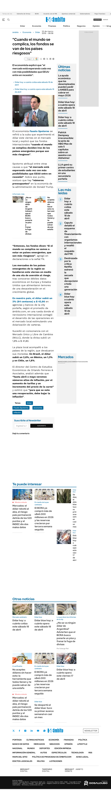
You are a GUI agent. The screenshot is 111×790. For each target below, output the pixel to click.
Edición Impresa (62, 748)
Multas (41, 761)
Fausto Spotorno (39, 131)
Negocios (81, 26)
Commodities (76, 362)
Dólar (22, 26)
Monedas (61, 362)
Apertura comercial (68, 14)
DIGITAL (25, 770)
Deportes (44, 748)
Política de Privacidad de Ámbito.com (51, 757)
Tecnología (77, 752)
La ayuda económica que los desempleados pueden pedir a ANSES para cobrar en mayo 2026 (66, 85)
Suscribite (41, 426)
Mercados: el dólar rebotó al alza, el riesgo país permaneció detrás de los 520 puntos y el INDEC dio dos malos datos (22, 516)
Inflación (17, 412)
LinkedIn (32, 731)
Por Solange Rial (62, 648)
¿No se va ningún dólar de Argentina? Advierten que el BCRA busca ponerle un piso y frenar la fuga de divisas (30, 215)
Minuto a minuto (21, 502)
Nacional (17, 748)
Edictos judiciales (22, 761)
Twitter (13, 731)
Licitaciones (55, 761)
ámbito (15, 32)
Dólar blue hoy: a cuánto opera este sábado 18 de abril (66, 106)
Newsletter (105, 26)
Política (66, 26)
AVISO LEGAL (82, 757)
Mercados (39, 744)
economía (38, 407)
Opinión (96, 26)
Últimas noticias (35, 740)
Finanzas (52, 26)
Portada (17, 740)
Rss (90, 752)
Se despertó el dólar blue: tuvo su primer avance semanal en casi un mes (44, 711)
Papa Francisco (100, 14)
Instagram (25, 731)
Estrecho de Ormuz (23, 14)
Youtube (38, 731)
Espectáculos (59, 752)
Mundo (31, 748)
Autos (43, 752)
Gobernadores (85, 14)
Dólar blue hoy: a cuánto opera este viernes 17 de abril (76, 547)
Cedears (84, 362)
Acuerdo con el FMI (50, 14)
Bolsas (68, 362)
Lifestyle (82, 744)
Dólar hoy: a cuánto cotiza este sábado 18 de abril (66, 121)
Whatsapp (44, 731)
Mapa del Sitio (19, 757)
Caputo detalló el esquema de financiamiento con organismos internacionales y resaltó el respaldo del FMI (73, 238)
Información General (24, 752)
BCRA (37, 14)
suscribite (97, 19)
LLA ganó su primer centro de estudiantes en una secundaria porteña (66, 171)
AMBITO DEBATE (74, 770)
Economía (36, 26)
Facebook (19, 731)
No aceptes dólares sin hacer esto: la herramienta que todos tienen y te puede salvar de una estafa (21, 679)
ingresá (105, 19)
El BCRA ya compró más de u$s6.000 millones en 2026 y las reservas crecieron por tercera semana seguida (44, 518)
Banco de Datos (20, 744)
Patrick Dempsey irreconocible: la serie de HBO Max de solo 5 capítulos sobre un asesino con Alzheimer (66, 145)
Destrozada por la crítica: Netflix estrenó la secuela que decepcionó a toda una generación (71, 274)
